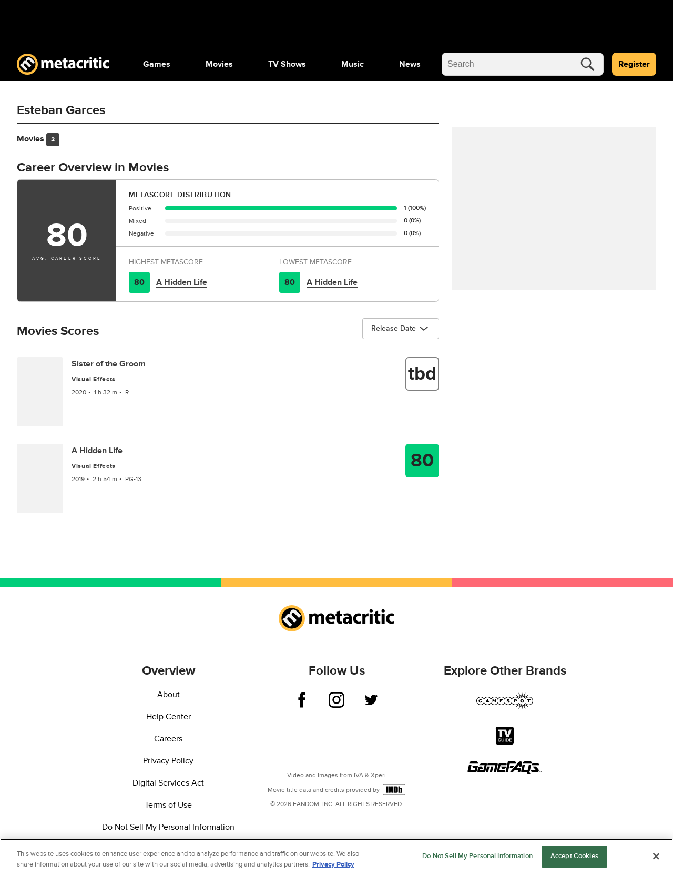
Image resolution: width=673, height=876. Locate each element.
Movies (219, 64)
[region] (336, 857)
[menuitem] (157, 64)
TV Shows (287, 64)
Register (634, 64)
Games (156, 64)
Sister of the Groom (109, 364)
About (168, 694)
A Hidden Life (181, 282)
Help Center (168, 716)
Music (352, 64)
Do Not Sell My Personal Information (168, 827)
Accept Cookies (574, 856)
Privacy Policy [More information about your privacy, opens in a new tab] (333, 864)
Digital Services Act (168, 783)
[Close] (656, 856)
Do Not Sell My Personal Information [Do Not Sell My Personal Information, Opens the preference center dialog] (477, 856)
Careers (168, 739)
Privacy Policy (168, 761)
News (410, 64)
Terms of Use (168, 805)
